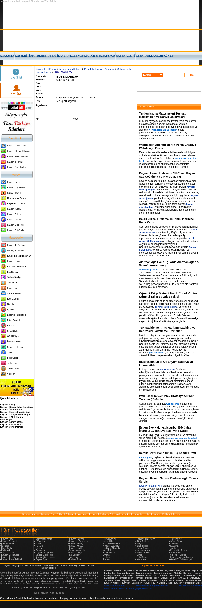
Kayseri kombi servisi (150, 486)
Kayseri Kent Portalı (46, 69)
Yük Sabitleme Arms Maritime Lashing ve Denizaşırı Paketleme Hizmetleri (167, 329)
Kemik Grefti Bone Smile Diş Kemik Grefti (167, 453)
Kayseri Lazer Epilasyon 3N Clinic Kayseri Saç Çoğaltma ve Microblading (168, 175)
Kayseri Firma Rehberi (70, 69)
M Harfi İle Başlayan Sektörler (99, 69)
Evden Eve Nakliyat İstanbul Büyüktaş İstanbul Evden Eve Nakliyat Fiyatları (165, 429)
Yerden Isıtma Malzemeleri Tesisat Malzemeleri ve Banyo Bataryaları (162, 115)
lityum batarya (167, 369)
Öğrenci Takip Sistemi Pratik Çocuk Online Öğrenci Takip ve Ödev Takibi (168, 295)
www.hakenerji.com (114, 585)
